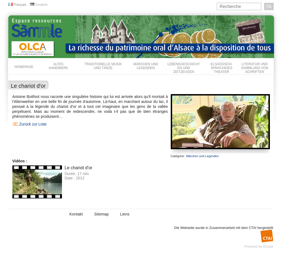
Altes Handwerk (58, 66)
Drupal (268, 246)
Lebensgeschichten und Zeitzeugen (183, 68)
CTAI (252, 228)
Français (20, 5)
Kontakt (76, 214)
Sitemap (101, 214)
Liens (124, 214)
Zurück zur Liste (33, 124)
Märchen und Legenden (146, 66)
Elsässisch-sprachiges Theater (221, 68)
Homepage (24, 67)
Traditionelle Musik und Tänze (103, 66)
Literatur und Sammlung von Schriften (254, 68)
